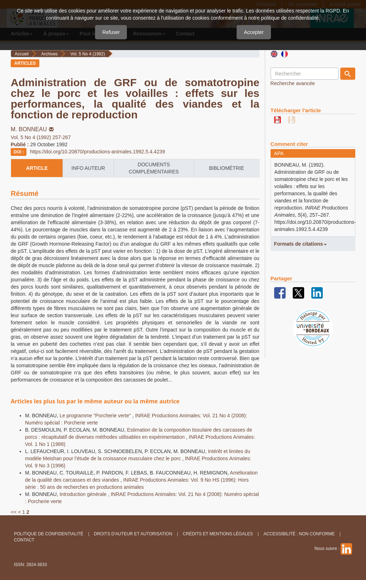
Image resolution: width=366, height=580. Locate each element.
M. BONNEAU (33, 129)
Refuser (111, 32)
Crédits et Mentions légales (218, 533)
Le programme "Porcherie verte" (95, 415)
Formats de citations (300, 244)
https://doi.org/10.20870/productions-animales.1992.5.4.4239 (97, 151)
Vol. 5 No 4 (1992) (87, 53)
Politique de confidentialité (48, 533)
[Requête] (304, 74)
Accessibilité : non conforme (299, 533)
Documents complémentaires (154, 168)
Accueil (22, 53)
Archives (49, 53)
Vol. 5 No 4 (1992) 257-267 (41, 137)
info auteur (88, 168)
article (37, 168)
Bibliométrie (226, 168)
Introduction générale (83, 494)
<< (13, 512)
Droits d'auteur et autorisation (133, 533)
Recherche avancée (293, 83)
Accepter (253, 32)
